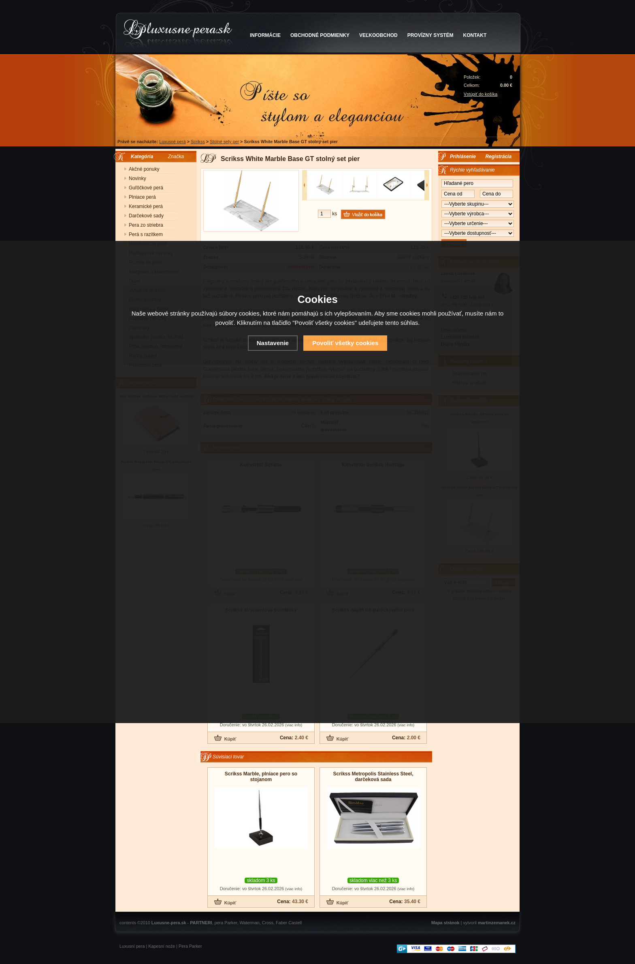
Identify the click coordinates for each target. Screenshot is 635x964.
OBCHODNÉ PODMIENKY (319, 35)
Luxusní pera (132, 946)
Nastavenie (273, 342)
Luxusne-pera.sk (168, 922)
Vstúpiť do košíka (480, 94)
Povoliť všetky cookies (345, 342)
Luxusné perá (172, 141)
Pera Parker (190, 946)
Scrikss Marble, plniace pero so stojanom (261, 776)
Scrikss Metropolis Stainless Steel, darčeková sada (373, 776)
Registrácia (498, 156)
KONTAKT (475, 35)
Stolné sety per (224, 141)
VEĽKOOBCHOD (378, 35)
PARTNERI (201, 922)
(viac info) (293, 725)
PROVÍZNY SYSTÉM (430, 35)
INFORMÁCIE (265, 35)
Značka (176, 156)
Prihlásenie (463, 156)
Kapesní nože (161, 946)
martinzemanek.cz (497, 922)
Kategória (140, 156)
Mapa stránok (445, 922)
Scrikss (198, 141)
